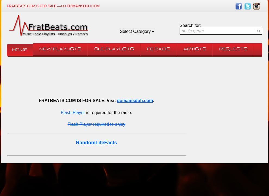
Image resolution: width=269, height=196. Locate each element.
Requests (233, 48)
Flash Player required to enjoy (97, 124)
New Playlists (60, 48)
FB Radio (158, 48)
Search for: (190, 25)
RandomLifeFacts (96, 142)
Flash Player (73, 112)
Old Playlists (114, 48)
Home (19, 49)
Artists (194, 48)
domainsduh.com (135, 100)
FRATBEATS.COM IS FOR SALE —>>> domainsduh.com (53, 6)
